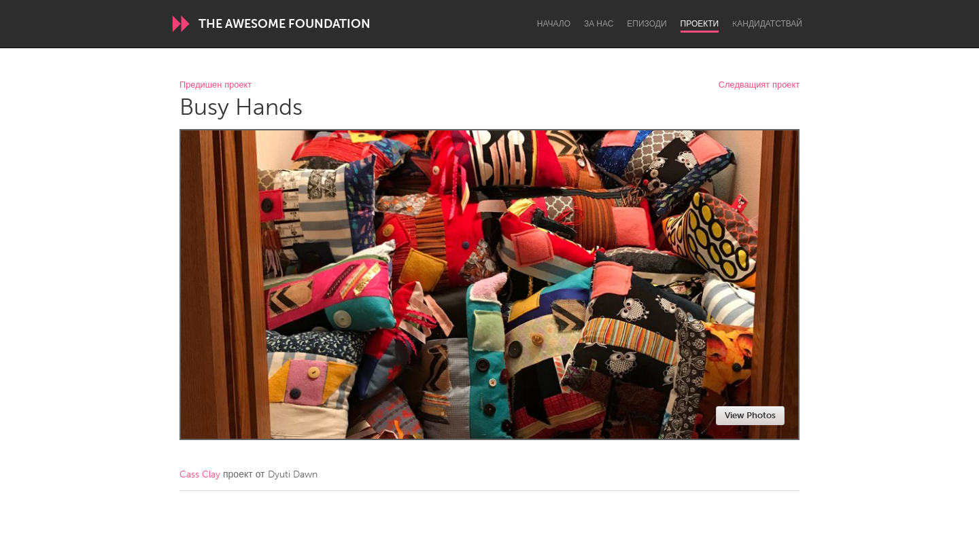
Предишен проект (215, 85)
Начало (553, 24)
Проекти (700, 24)
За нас (598, 24)
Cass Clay (199, 474)
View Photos (750, 415)
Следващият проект (759, 85)
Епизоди (646, 24)
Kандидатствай (767, 24)
